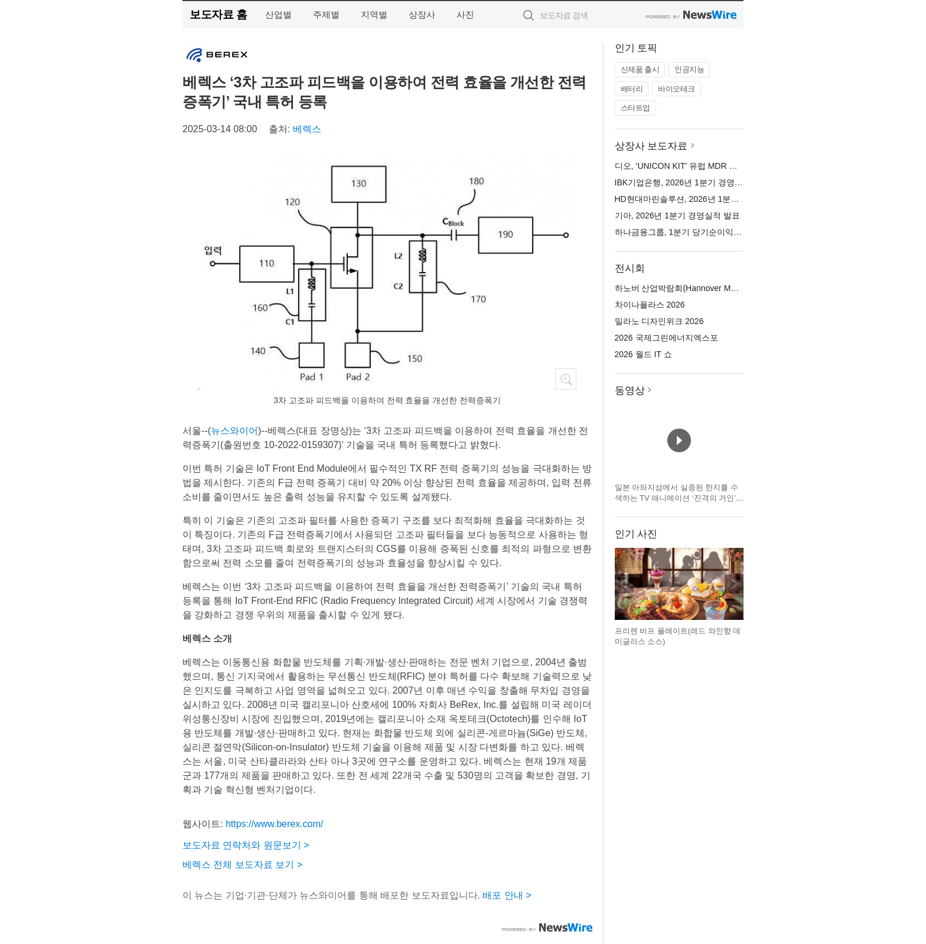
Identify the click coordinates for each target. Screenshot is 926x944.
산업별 (278, 14)
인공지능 (689, 69)
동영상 (630, 390)
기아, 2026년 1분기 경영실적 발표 (677, 215)
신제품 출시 (640, 69)
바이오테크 (676, 88)
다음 (734, 583)
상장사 (422, 14)
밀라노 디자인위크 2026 (659, 321)
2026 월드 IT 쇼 (643, 354)
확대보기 (565, 379)
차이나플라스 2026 (650, 304)
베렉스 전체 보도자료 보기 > (242, 865)
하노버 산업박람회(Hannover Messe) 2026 (693, 288)
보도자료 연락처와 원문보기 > (245, 845)
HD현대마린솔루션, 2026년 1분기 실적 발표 (696, 199)
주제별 (326, 14)
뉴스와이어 (234, 431)
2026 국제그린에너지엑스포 (666, 337)
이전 (624, 583)
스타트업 (635, 107)
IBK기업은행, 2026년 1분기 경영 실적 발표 (693, 182)
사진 (465, 14)
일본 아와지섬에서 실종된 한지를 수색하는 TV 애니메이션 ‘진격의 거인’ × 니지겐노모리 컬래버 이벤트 (679, 497)
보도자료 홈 (218, 14)
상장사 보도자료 (651, 146)
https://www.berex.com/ (274, 824)
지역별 (374, 14)
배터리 (632, 88)
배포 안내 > (506, 895)
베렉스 (307, 129)
